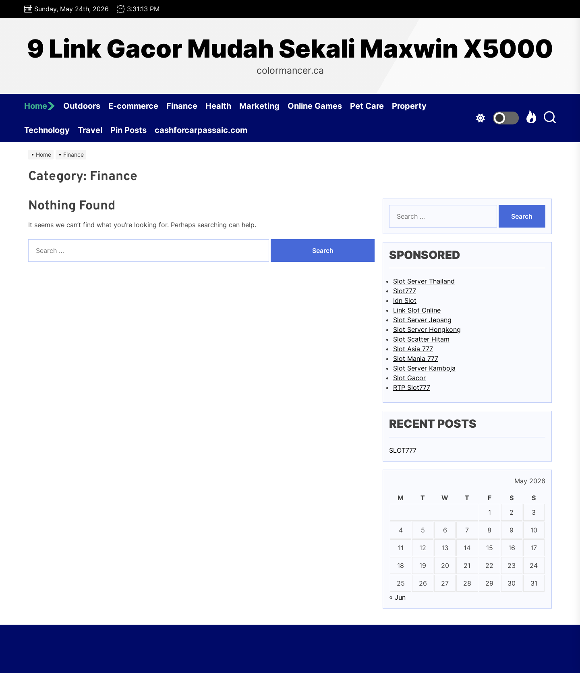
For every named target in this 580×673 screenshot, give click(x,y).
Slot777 (404, 291)
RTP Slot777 (411, 387)
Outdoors (81, 106)
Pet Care (367, 106)
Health (218, 106)
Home (39, 106)
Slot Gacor (409, 378)
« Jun (397, 597)
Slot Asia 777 (413, 349)
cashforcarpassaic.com (201, 130)
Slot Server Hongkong (427, 329)
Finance (181, 106)
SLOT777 (402, 450)
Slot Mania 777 (415, 358)
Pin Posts (128, 130)
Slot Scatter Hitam (421, 339)
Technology (47, 130)
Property (409, 106)
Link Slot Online (417, 310)
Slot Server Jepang (422, 320)
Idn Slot (404, 300)
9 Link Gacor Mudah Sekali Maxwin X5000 (290, 49)
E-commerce (133, 106)
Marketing (259, 106)
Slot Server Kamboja (424, 368)
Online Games (315, 106)
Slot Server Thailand (424, 281)
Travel (90, 130)
